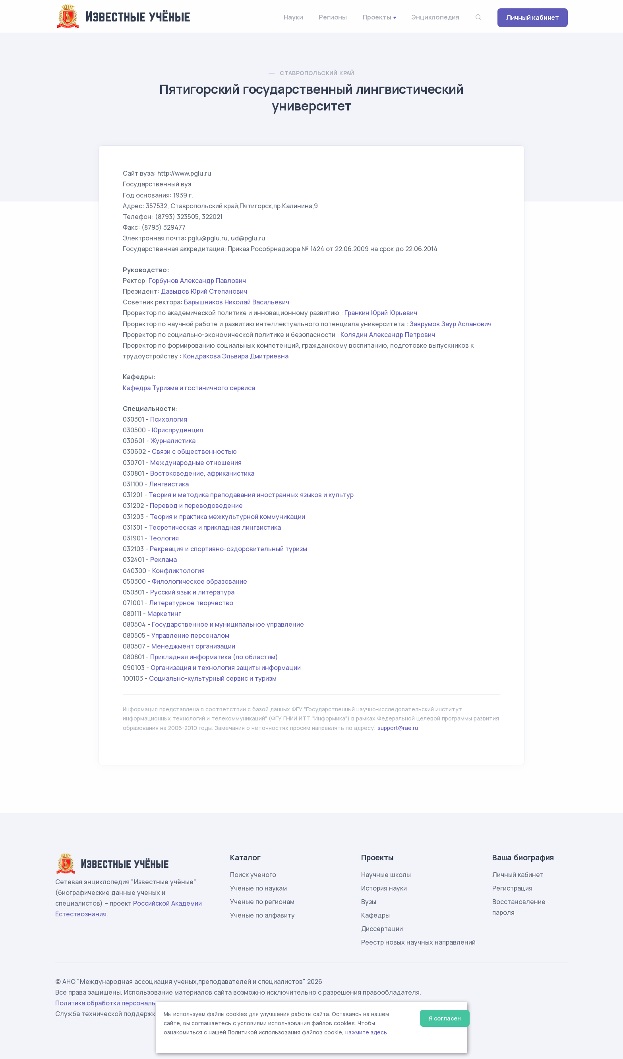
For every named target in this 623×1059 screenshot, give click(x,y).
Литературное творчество (191, 602)
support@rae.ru (397, 728)
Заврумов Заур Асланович (450, 323)
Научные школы (386, 874)
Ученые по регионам (262, 901)
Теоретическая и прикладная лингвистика (215, 527)
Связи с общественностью (194, 451)
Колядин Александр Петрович (388, 334)
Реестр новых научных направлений (418, 942)
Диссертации (382, 928)
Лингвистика (169, 484)
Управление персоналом (190, 635)
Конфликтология (178, 570)
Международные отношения (196, 462)
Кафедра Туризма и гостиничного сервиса (189, 387)
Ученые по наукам (258, 888)
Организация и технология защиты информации (226, 667)
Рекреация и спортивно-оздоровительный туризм (228, 548)
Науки (293, 17)
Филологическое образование (199, 581)
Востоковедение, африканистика (202, 473)
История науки (384, 888)
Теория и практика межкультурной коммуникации (227, 516)
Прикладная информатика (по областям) (214, 656)
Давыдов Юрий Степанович (204, 291)
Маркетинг (164, 613)
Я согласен (445, 1018)
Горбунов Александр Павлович (197, 280)
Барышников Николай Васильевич (236, 302)
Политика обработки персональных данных (124, 1003)
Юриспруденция (177, 430)
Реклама (163, 559)
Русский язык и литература (192, 592)
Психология (168, 419)
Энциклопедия (435, 17)
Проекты (377, 17)
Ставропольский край (317, 73)
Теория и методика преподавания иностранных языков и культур (251, 494)
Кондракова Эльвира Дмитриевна (235, 356)
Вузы (368, 901)
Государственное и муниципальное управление (228, 624)
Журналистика (173, 440)
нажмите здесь (366, 1032)
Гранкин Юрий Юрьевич (380, 312)
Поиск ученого (253, 874)
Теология (164, 538)
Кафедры (375, 915)
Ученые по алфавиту (262, 915)
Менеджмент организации (193, 646)
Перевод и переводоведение (196, 505)
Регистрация (512, 888)
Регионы (333, 17)
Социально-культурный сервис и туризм (213, 678)
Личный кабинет (532, 17)
